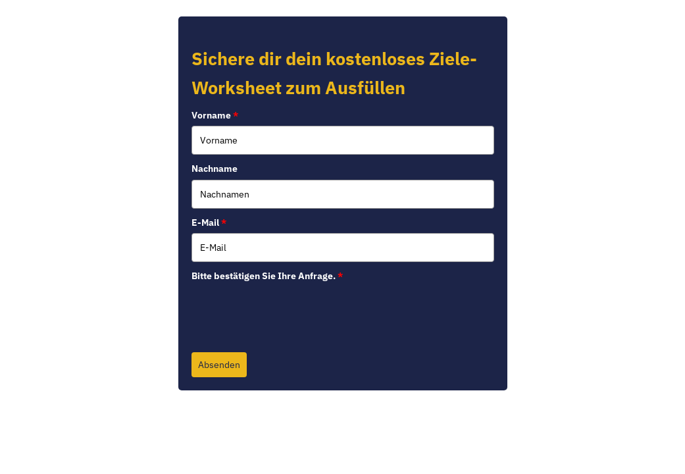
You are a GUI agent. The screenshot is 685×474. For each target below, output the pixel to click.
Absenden (219, 365)
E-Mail (208, 222)
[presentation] (291, 312)
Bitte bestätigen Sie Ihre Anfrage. (267, 276)
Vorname (214, 115)
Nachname (214, 168)
